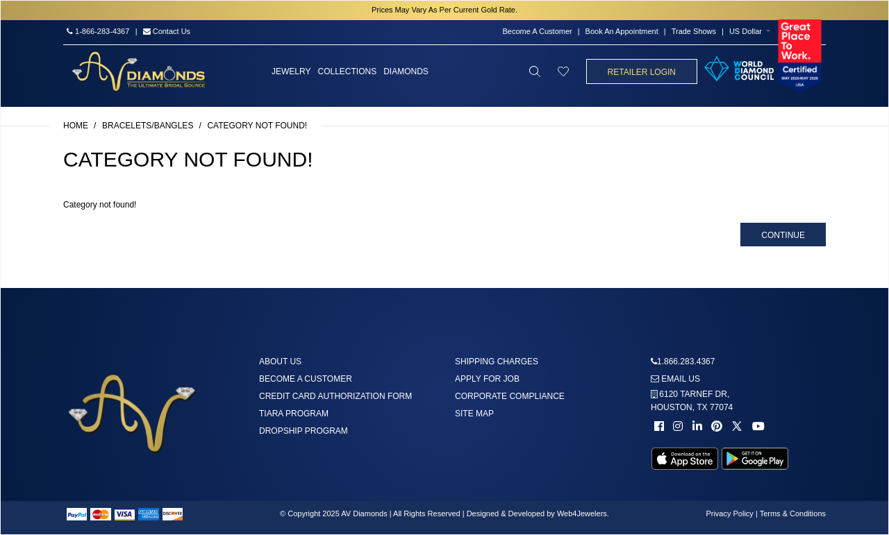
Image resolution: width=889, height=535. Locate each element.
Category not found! (257, 125)
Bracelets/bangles (147, 125)
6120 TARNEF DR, (692, 400)
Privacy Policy (729, 513)
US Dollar (745, 31)
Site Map (474, 413)
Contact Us (166, 31)
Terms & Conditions (793, 513)
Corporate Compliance (510, 396)
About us (280, 361)
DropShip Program (303, 431)
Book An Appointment (621, 31)
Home (75, 125)
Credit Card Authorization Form (335, 396)
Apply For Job (487, 379)
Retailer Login (642, 72)
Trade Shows (694, 31)
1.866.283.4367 (686, 361)
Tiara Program (294, 413)
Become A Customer (537, 31)
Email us (675, 379)
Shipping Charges (496, 361)
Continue (783, 235)
